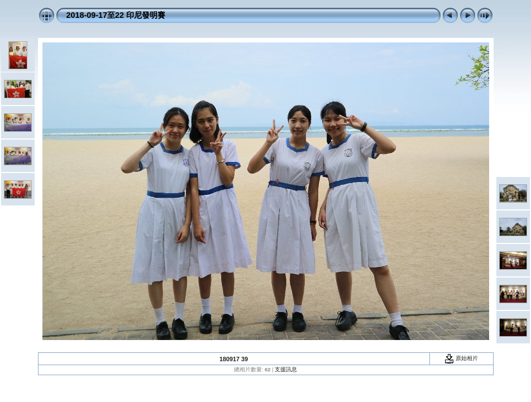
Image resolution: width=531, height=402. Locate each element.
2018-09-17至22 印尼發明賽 (116, 15)
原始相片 (461, 358)
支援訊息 (286, 369)
